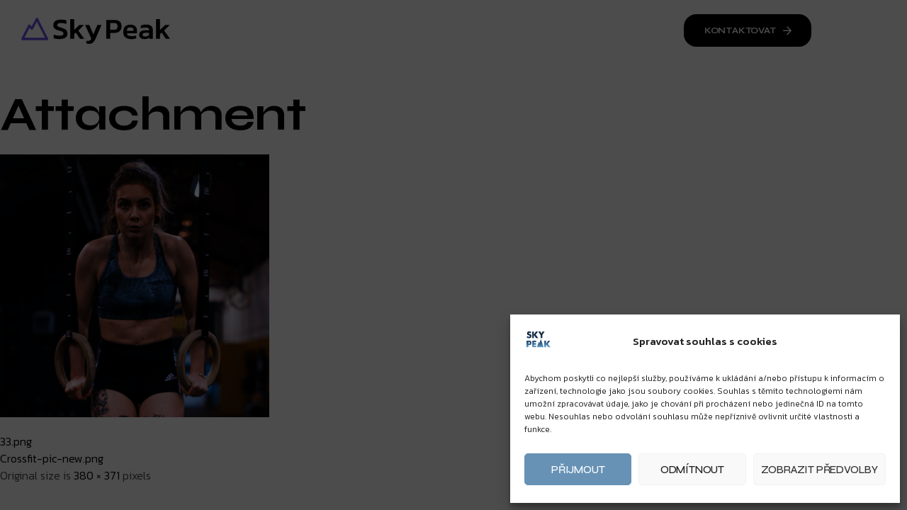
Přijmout (577, 469)
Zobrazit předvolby (819, 469)
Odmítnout (692, 469)
